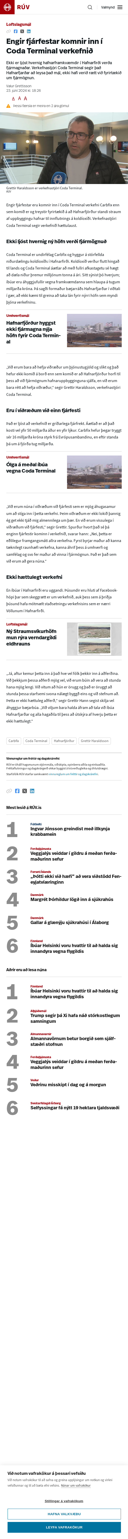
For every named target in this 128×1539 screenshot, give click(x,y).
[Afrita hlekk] (8, 31)
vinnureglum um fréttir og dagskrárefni (73, 774)
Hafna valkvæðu (64, 1514)
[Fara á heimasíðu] (19, 7)
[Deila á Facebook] (15, 31)
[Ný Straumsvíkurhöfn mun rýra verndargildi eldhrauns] (63, 639)
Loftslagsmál (18, 25)
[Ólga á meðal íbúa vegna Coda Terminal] (63, 472)
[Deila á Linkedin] (28, 31)
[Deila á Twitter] (22, 31)
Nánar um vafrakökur (76, 1485)
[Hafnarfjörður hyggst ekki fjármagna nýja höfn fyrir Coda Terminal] (63, 331)
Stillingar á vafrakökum (64, 1501)
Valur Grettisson (18, 86)
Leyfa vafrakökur (64, 1527)
